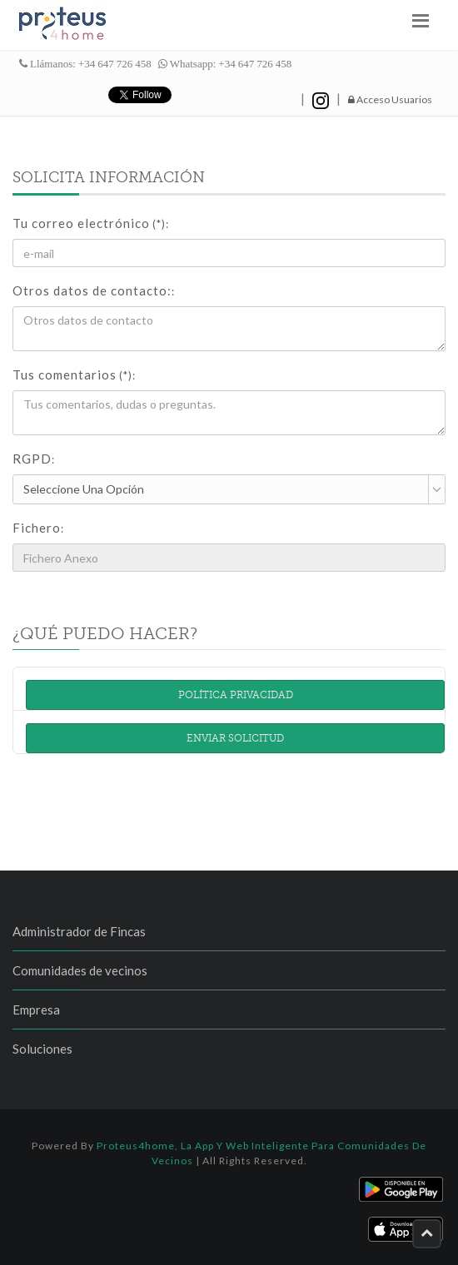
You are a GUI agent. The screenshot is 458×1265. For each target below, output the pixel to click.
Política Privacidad (235, 695)
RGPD (33, 458)
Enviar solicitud (235, 738)
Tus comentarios (74, 374)
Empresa (36, 1009)
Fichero (38, 527)
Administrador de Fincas (79, 931)
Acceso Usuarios (390, 99)
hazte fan (248, 95)
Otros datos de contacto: (93, 290)
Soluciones (42, 1048)
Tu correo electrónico (90, 223)
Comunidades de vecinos (79, 970)
